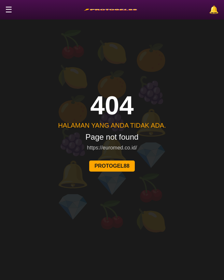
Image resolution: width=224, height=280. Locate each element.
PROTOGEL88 (111, 166)
